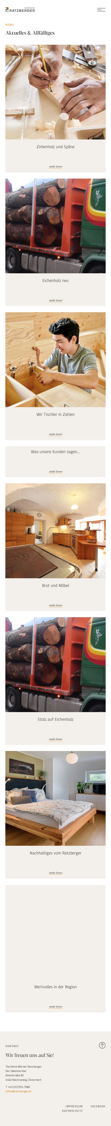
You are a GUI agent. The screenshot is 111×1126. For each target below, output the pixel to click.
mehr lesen (55, 166)
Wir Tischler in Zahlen (55, 414)
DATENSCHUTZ (72, 1110)
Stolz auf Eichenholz (56, 719)
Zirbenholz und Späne (55, 146)
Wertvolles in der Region (55, 986)
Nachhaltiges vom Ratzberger (56, 852)
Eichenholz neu (55, 280)
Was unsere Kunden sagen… (55, 451)
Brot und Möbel (55, 585)
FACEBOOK (98, 1106)
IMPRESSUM (74, 1106)
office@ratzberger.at (18, 1091)
